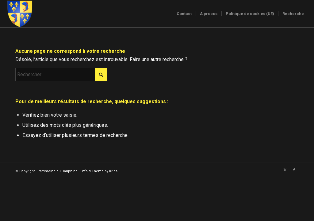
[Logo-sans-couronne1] (19, 13)
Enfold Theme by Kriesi (99, 171)
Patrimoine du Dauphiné (57, 171)
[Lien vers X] (284, 170)
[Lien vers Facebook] (294, 170)
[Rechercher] (61, 74)
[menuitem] (184, 13)
